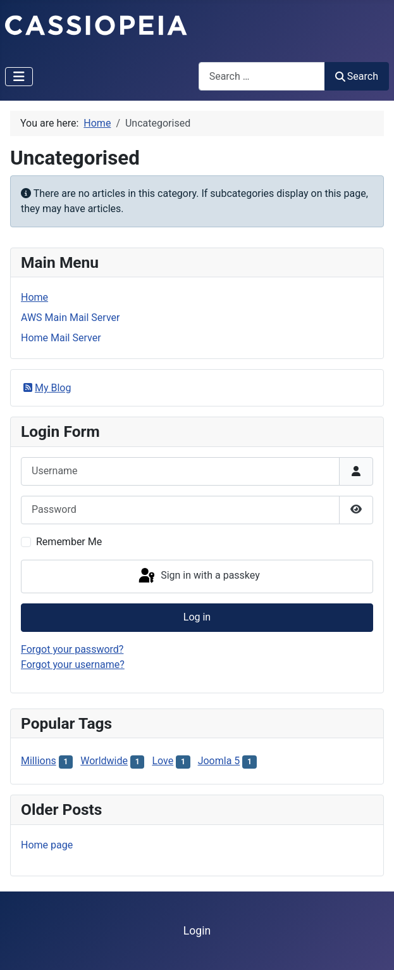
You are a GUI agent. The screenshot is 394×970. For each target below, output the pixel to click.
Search (356, 76)
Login (197, 930)
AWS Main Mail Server (70, 318)
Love (162, 761)
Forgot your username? (73, 664)
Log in (197, 617)
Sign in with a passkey (198, 576)
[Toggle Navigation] (19, 76)
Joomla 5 (219, 761)
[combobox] (262, 76)
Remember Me (69, 542)
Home (34, 297)
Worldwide (104, 761)
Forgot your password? (72, 649)
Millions (38, 761)
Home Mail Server (61, 338)
